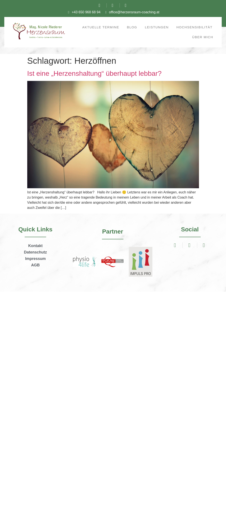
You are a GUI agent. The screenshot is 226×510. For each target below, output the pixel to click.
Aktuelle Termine (100, 27)
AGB (35, 265)
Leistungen (157, 27)
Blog (132, 27)
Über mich (202, 37)
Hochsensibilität (194, 27)
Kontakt (35, 246)
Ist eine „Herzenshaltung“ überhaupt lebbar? (94, 73)
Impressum (35, 259)
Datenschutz (35, 252)
